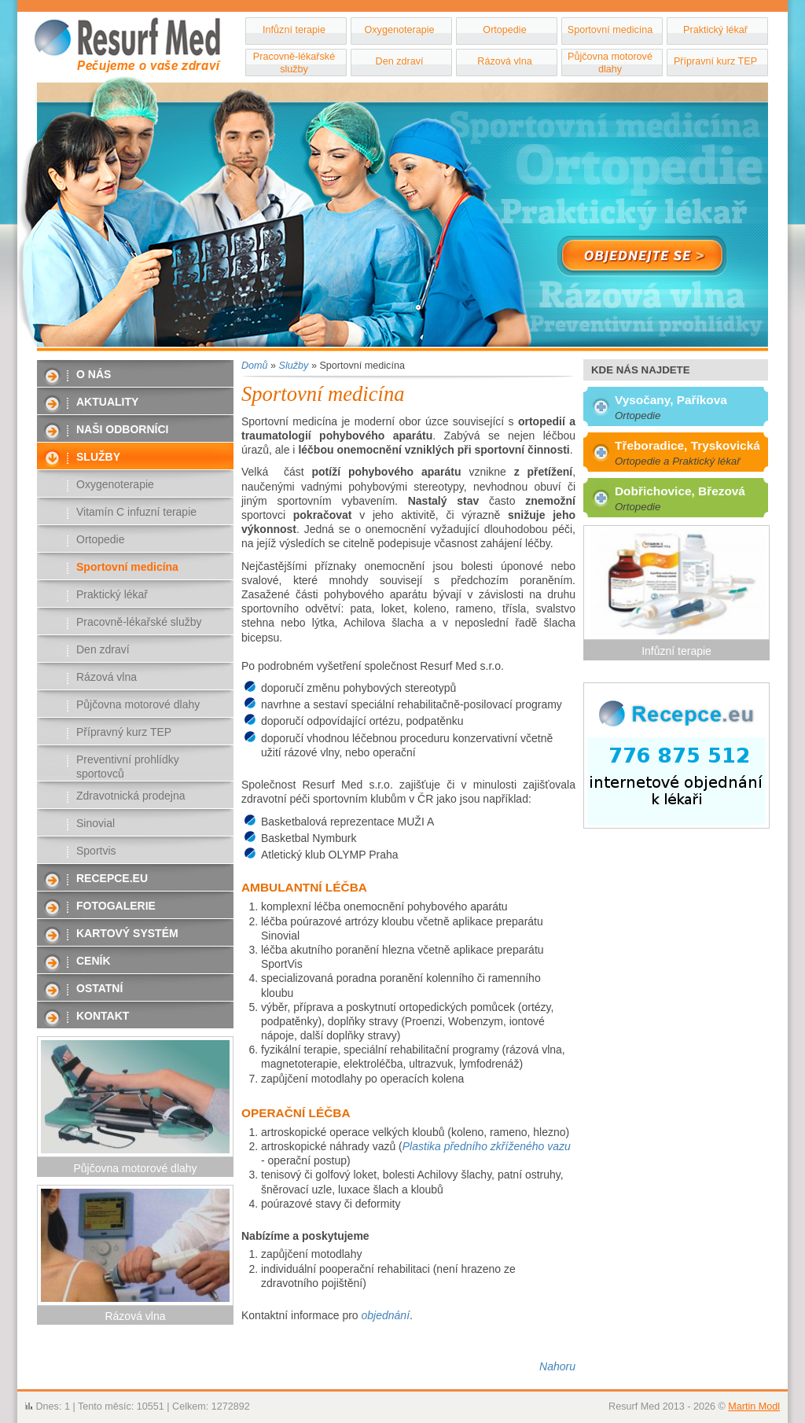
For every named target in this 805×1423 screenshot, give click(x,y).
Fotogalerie (116, 905)
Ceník (93, 960)
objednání (386, 1315)
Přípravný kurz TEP (123, 732)
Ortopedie (504, 29)
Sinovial (95, 823)
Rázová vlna (504, 61)
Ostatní (99, 988)
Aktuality (107, 401)
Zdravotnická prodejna (131, 795)
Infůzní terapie (294, 29)
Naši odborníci (122, 429)
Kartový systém (127, 933)
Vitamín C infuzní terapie (136, 512)
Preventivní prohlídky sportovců (127, 766)
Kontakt (102, 1015)
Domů (254, 365)
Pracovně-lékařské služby (294, 63)
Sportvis (96, 850)
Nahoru (557, 1366)
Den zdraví (400, 61)
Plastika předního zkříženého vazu (486, 1146)
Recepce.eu (112, 878)
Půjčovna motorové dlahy (610, 63)
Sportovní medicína (610, 29)
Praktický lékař (715, 29)
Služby (98, 456)
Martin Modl (754, 1406)
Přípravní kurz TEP (715, 61)
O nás (93, 374)
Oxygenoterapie (400, 29)
